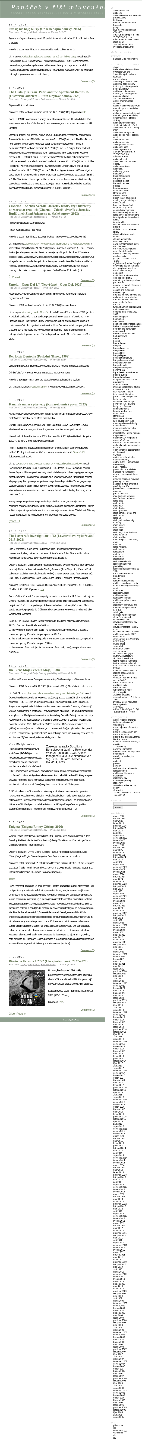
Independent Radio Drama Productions (125, 380)
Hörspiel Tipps (119, 355)
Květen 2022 (119, 930)
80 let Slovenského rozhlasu (126, 69)
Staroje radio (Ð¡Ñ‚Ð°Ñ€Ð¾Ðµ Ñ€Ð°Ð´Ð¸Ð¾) (126, 640)
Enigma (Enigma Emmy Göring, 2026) (36, 826)
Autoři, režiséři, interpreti (124, 720)
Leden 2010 (118, 1288)
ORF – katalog (119, 464)
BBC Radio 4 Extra (121, 181)
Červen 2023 (119, 898)
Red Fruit (117, 578)
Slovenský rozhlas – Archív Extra (125, 628)
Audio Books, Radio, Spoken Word (125, 136)
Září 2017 (117, 1066)
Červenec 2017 (120, 1070)
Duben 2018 (118, 1049)
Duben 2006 (118, 1398)
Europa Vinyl (119, 292)
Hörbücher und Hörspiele (124, 333)
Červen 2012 (119, 1218)
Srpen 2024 (118, 864)
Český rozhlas (119, 222)
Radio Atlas (118, 501)
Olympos (117, 455)
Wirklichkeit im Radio (122, 690)
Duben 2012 (118, 1223)
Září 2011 (117, 1240)
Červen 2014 (119, 1160)
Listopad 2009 (119, 1293)
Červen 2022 (119, 927)
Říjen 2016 (118, 1092)
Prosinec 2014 (120, 1145)
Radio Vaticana (120, 547)
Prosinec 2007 (120, 1349)
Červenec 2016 (120, 1099)
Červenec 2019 (120, 1012)
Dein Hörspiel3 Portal (122, 251)
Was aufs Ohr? (120, 680)
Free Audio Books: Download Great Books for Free (126, 300)
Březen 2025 (119, 847)
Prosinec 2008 (120, 1320)
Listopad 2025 (119, 828)
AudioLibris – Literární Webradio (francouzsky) (127, 16)
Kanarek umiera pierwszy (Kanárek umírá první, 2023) (48, 404)
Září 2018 (117, 1036)
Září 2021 (117, 949)
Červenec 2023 (120, 896)
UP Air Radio (118, 675)
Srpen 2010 (118, 1272)
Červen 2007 (119, 1364)
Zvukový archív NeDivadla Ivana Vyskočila (125, 703)
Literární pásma (120, 739)
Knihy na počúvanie (122, 406)
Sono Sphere (119, 636)
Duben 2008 (118, 1339)
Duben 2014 (118, 1165)
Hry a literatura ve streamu (125, 372)
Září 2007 (117, 1356)
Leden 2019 (118, 1027)
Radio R (116, 542)
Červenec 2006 (120, 1390)
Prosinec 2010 (120, 1262)
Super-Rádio (118, 646)
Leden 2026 (118, 823)
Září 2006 (117, 1385)
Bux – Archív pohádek (123, 205)
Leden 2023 (118, 910)
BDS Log (116, 186)
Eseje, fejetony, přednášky (45, 673)
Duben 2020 (118, 990)
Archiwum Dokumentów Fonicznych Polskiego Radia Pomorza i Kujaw (125, 86)
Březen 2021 (119, 964)
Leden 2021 (118, 969)
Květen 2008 (119, 1337)
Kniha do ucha (120, 399)
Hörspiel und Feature (122, 358)
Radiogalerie (118, 552)
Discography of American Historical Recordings (124, 269)
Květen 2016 (119, 1104)
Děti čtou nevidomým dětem (126, 253)
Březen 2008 (119, 1342)
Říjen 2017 (118, 1063)
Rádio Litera (118, 530)
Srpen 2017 (118, 1068)
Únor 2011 (118, 1257)
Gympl (116, 27)
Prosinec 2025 (120, 826)
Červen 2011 (119, 1247)
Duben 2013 (118, 1194)
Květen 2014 (119, 1163)
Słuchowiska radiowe (123, 656)
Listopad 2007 (119, 1352)
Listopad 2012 (119, 1206)
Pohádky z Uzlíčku (121, 486)
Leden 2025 (118, 852)
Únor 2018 (118, 1053)
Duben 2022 (118, 932)
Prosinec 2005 (120, 1407)
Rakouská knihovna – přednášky (123, 565)
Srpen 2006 (118, 1388)
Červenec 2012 (120, 1216)
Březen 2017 (119, 1080)
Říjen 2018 (118, 1034)
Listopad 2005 (119, 1410)
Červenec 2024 (120, 867)
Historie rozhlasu (121, 734)
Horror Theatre (119, 343)
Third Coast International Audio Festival (127, 666)
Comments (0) (87, 81)
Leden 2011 (118, 1259)
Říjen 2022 (118, 918)
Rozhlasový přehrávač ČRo (125, 605)
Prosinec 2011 (120, 1233)
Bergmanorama (120, 188)
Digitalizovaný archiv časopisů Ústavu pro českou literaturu (127, 264)
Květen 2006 (119, 1395)
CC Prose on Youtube (122, 207)
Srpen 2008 (118, 1330)
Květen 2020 (119, 988)
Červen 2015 (119, 1131)
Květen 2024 (119, 872)
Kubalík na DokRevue (122, 411)
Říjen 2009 (118, 1296)
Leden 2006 (118, 1405)
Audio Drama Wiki (121, 139)
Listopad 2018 (119, 1032)
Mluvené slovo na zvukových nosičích (126, 742)
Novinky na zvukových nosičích (123, 757)
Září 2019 (117, 1007)
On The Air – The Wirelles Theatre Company (124, 458)
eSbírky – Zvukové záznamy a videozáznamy (127, 286)
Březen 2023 (119, 906)
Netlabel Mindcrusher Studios (126, 445)
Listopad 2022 (119, 915)
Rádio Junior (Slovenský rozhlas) (123, 521)
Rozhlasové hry (40, 360)
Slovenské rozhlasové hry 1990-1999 (125, 623)
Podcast (36, 99)
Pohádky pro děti (121, 481)
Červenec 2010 (120, 1274)
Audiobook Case (120, 147)
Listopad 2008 (119, 1322)
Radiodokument (40, 32)
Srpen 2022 (118, 923)
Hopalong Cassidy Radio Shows (127, 324)
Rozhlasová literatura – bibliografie (123, 774)
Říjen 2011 (118, 1238)
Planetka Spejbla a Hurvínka (126, 479)
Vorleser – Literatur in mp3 (125, 677)
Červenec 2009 (120, 1303)
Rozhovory (118, 783)
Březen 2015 (119, 1138)
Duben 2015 (118, 1136)
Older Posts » (17, 1013)
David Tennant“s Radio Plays (125, 244)
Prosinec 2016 (120, 1087)
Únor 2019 (118, 1024)
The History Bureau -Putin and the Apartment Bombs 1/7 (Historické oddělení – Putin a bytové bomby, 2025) (49, 94)
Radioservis (118, 556)
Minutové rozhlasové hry (124, 428)
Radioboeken (119, 549)
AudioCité (117, 13)
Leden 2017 (118, 1085)
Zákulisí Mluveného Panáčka (126, 792)
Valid (118, 1433)
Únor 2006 (118, 1402)
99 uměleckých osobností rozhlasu (125, 75)
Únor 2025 (118, 850)
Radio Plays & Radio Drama (125, 532)
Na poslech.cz (119, 435)
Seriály (44, 543)
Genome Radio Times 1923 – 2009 (126, 313)
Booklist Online (120, 195)
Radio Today (118, 42)
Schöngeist (118, 612)
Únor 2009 (118, 1315)
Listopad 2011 (119, 1235)
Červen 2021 (119, 956)
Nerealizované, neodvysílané (126, 751)
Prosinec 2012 (120, 1204)
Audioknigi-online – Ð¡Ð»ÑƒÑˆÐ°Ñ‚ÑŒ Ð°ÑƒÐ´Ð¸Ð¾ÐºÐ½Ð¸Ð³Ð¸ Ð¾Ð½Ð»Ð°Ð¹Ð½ (124, 153)
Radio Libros (118, 527)
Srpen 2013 (118, 1184)
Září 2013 (117, 1182)
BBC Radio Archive (121, 183)
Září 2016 (117, 1095)
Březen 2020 (119, 993)
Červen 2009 (119, 1306)
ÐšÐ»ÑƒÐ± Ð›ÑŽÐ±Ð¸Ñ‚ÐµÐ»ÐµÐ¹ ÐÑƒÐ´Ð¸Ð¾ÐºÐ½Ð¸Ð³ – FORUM (126, 709)
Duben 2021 (118, 961)
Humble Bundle (120, 375)
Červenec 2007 (120, 1361)
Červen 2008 (119, 1334)
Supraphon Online (121, 649)
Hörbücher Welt (120, 336)
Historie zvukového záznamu (126, 737)
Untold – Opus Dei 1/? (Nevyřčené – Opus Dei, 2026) (45, 284)
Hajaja (116, 729)
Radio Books (118, 503)
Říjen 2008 (118, 1325)
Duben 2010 (118, 1281)
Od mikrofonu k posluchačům (126, 450)
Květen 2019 (119, 1017)
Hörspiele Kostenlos (122, 363)
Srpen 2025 (118, 835)
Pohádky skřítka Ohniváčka (125, 484)
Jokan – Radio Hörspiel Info (125, 396)
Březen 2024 (119, 877)
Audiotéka (117, 169)
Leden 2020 (118, 998)
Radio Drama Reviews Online (125, 39)
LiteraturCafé (118, 416)
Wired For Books (120, 687)
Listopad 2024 (119, 857)
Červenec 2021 (120, 954)
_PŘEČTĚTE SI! (119, 795)
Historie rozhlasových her (125, 732)
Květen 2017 (119, 1075)
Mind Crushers (120, 425)
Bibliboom (117, 20)
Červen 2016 (119, 1102)
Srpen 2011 (118, 1242)
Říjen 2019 (118, 1005)
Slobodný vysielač (121, 619)
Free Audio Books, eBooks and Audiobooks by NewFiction (127, 296)
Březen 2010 (119, 1284)
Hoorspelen (118, 319)
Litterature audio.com (122, 418)
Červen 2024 (119, 869)
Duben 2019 (118, 1020)
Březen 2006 (119, 1400)
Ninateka (117, 447)
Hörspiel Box (119, 350)
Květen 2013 (119, 1191)
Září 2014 (117, 1153)
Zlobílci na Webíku (121, 695)
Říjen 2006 (118, 1383)
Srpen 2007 (118, 1359)
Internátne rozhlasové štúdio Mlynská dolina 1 (126, 388)
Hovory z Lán (119, 370)
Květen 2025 (119, 843)
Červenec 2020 (120, 983)
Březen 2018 (119, 1051)
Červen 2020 (119, 986)
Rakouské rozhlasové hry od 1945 (126, 570)
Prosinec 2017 (120, 1058)
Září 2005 (117, 1415)
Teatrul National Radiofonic (125, 663)
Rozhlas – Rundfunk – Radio (125, 583)
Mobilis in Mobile (121, 430)
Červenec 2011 (120, 1245)
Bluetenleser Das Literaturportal (121, 191)
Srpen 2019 (118, 1010)
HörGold (116, 341)
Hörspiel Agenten (121, 348)
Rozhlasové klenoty (122, 598)
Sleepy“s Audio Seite (122, 617)
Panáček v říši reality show (125, 59)
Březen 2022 (119, 935)
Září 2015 (117, 1124)
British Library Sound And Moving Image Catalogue (124, 199)
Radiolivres (118, 554)
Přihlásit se (118, 1425)
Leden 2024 (118, 881)
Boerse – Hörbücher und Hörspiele (124, 23)
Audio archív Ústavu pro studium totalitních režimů (125, 124)
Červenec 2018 (120, 1041)
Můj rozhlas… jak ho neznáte (127, 433)
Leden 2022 (118, 939)
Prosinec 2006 (120, 1378)
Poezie (116, 763)
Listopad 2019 (119, 1002)
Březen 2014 (119, 1167)
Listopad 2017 (119, 1061)
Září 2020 (117, 978)
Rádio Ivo (117, 518)
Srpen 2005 (118, 1417)
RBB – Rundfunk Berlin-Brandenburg (123, 574)
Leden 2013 (118, 1201)
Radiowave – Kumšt (122, 561)
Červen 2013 (119, 1189)
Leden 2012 (118, 1230)
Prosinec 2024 (120, 855)
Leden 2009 (118, 1318)
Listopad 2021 (119, 944)
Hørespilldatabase (121, 377)
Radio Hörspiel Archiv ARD (124, 513)
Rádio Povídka (119, 537)
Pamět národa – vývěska (124, 469)
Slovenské (118, 790)
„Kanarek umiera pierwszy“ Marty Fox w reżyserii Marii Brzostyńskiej (49, 463)
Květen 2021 (119, 959)
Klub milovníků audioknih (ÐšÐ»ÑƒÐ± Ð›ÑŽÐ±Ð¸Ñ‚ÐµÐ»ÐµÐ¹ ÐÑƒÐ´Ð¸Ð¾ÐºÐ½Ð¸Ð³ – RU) (126, 33)
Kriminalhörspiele (121, 409)
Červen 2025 (119, 840)
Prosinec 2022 (120, 913)
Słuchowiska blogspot (123, 653)
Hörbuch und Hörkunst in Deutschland (124, 330)
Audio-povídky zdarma (123, 144)
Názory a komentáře (122, 749)
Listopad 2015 (119, 1119)
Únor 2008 (118, 1344)
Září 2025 (117, 833)
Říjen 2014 (118, 1150)
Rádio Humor (119, 515)
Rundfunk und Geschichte (124, 607)
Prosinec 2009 (120, 1291)
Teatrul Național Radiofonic (125, 661)
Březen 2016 (119, 1109)
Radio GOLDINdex (120, 510)
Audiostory (121, 746)
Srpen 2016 (118, 1097)
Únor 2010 (118, 1286)
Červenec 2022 (120, 925)
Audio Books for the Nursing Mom (126, 128)
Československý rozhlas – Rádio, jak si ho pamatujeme (126, 213)
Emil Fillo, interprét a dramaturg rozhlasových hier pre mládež (126, 280)
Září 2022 (117, 920)
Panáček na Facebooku (124, 472)
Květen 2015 (119, 1133)
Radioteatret (118, 559)
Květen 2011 (119, 1250)
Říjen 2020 (118, 976)
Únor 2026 (118, 821)
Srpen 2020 (118, 981)
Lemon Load (118, 413)
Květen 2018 (119, 1046)
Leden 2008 (118, 1347)
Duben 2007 (118, 1369)
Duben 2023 (118, 903)
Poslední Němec (38, 386)
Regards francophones (123, 581)
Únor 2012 (118, 1228)
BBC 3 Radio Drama (121, 176)
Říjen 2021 (118, 947)
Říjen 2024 (118, 859)
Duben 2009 (118, 1310)
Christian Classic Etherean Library (125, 230)
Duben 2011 (118, 1252)
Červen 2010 (119, 1276)
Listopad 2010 (119, 1264)
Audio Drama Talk (121, 10)
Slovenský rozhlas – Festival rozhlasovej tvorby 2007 (126, 632)
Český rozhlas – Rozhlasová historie (126, 225)
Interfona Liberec (120, 384)
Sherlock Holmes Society (124, 615)
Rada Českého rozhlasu (124, 496)
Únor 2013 (118, 1199)
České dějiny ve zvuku (123, 210)
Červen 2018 (119, 1044)
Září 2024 (117, 862)
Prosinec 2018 (120, 1029)
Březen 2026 (119, 818)
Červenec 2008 (120, 1332)
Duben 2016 (118, 1107)
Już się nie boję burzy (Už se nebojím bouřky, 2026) (45, 29)
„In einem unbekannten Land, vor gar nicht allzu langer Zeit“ (55, 693)
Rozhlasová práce (121, 593)
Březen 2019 (119, 1022)
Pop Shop (117, 491)
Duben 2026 (118, 816)
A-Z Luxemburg (120, 79)
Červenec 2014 (120, 1158)
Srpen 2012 (118, 1213)
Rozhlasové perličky (122, 780)
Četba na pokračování (123, 722)
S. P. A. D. (117, 610)
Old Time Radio (119, 452)
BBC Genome (119, 178)
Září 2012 (117, 1211)
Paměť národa (120, 467)
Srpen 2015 (118, 1126)
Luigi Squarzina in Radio (123, 421)
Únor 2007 (118, 1373)
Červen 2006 (119, 1393)
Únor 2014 (118, 1170)
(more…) (14, 276)
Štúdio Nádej (119, 644)
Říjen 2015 (118, 1121)
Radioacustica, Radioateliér (125, 768)
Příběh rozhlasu (120, 493)
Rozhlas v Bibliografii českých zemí (126, 586)
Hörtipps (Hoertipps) (122, 367)
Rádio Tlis (117, 544)
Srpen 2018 (118, 1039)
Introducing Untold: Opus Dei (35, 312)
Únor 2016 (118, 1112)
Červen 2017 (119, 1073)
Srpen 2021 (118, 952)
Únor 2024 (118, 879)
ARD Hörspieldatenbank (123, 98)
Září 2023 (117, 891)
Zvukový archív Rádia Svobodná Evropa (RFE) (123, 45)
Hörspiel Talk (119, 353)
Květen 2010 (119, 1279)
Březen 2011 (119, 1255)
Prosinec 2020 (120, 971)
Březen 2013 (119, 1196)
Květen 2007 (119, 1366)
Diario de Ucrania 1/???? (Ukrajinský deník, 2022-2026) (48, 961)
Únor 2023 (118, 908)
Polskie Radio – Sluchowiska (126, 488)
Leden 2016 (118, 1114)
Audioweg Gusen (121, 171)
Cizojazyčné (26, 32)
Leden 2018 (118, 1056)
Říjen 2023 (118, 889)
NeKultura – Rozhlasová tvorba (127, 442)
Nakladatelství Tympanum (125, 438)
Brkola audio (119, 202)
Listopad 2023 (119, 886)
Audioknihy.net (120, 159)
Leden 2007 (118, 1376)
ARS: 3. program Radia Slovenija (123, 102)
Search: (116, 800)
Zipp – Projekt (119, 692)
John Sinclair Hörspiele (123, 394)
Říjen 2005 (118, 1412)
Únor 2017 (118, 1082)
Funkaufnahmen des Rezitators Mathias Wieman (127, 308)
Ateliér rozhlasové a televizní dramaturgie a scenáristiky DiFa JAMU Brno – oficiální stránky (126, 117)
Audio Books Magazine (123, 132)
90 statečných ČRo (121, 72)
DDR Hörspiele (119, 246)
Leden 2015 (118, 1143)
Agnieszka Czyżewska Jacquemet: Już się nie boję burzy (48, 56)
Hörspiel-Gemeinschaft (123, 360)
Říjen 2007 (118, 1354)
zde (84, 112)
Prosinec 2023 (120, 884)
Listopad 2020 (119, 973)
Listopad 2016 (119, 1090)
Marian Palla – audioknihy (125, 423)
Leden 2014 (118, 1172)
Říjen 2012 (118, 1209)
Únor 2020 (118, 995)
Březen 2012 (119, 1225)
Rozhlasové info (120, 595)
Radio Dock (118, 506)
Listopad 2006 (119, 1381)
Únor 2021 (118, 966)
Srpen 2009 (118, 1301)
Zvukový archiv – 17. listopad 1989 (126, 698)
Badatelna (118, 174)
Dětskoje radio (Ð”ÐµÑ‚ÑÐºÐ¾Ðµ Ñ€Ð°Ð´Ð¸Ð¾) (124, 258)
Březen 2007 (119, 1371)
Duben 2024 (118, 874)
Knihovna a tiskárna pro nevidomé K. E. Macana (124, 402)
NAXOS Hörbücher (121, 440)
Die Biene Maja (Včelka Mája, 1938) (34, 670)
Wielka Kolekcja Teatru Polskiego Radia (123, 683)
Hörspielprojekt (120, 365)
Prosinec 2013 (120, 1175)
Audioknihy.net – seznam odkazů (125, 162)
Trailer (12, 878)
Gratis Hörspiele (120, 316)
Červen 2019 (119, 1015)
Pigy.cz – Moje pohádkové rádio (125, 475)
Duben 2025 (118, 845)
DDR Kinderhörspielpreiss (124, 249)
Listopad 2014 (119, 1148)
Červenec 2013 (120, 1187)
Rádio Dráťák (119, 508)
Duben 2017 (118, 1078)
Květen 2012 (119, 1221)
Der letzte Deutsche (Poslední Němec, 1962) (39, 356)
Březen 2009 (119, 1313)
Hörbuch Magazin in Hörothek (127, 326)
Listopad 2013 (119, 1177)
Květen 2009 (119, 1308)
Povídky (117, 766)
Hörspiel (117, 345)
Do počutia (118, 273)
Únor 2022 (118, 937)
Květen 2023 (119, 901)
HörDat (116, 338)
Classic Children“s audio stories (124, 235)
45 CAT (116, 67)
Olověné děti (79, 452)
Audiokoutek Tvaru (121, 166)
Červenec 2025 (120, 838)
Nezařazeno (118, 754)
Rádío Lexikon (119, 525)
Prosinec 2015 (120, 1116)
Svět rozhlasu (119, 651)
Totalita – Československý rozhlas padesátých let (125, 671)
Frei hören (117, 304)
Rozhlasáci (118, 590)
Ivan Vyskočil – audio (123, 392)
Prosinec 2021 (120, 942)
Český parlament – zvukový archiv (126, 218)
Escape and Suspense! (123, 290)
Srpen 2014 (118, 1155)
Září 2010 (117, 1269)
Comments (120, 1430)
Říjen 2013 (118, 1179)
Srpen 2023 (118, 893)
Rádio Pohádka (120, 535)
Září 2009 (117, 1298)
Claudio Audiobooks (122, 239)
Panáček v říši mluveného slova (71, 7)
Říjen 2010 (118, 1267)
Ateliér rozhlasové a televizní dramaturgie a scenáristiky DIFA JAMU (126, 108)
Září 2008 (117, 1327)
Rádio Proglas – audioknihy (125, 539)
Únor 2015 (118, 1141)
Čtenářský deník (120, 241)
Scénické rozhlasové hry (124, 785)
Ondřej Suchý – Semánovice (126, 462)
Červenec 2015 (120, 1129)
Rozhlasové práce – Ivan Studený (124, 601)
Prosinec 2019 (120, 1000)
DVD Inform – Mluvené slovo (126, 275)
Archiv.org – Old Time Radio (125, 81)
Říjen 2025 (118, 831)
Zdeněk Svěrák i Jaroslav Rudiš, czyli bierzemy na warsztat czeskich (56, 243)
